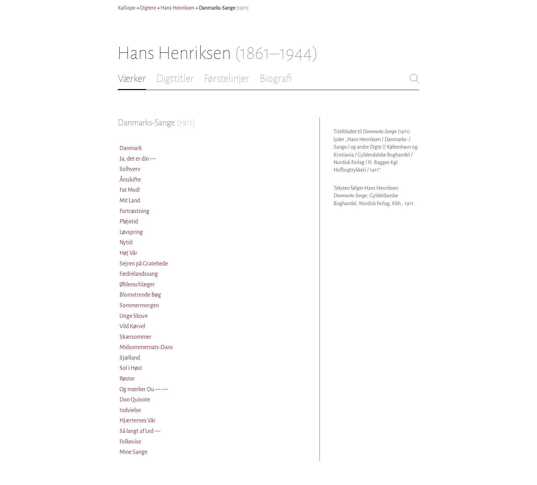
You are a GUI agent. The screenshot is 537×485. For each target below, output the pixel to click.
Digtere (148, 8)
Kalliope (126, 8)
